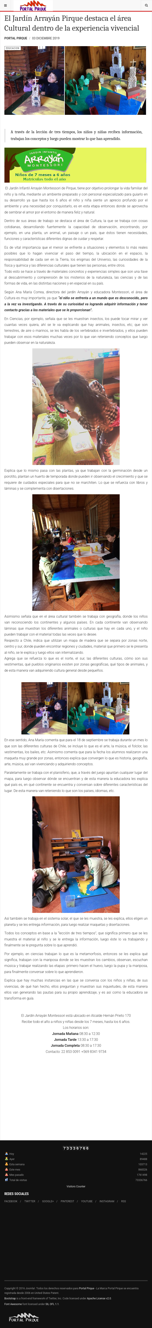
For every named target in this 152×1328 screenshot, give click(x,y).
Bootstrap (10, 1298)
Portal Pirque (86, 1288)
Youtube (87, 1201)
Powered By (24, 1317)
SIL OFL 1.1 (52, 1304)
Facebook (10, 1201)
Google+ (48, 1201)
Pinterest (67, 1201)
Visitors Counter (76, 1186)
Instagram (107, 1201)
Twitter (29, 1201)
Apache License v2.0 (99, 1298)
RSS (123, 1201)
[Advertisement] (76, 1244)
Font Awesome (13, 1304)
